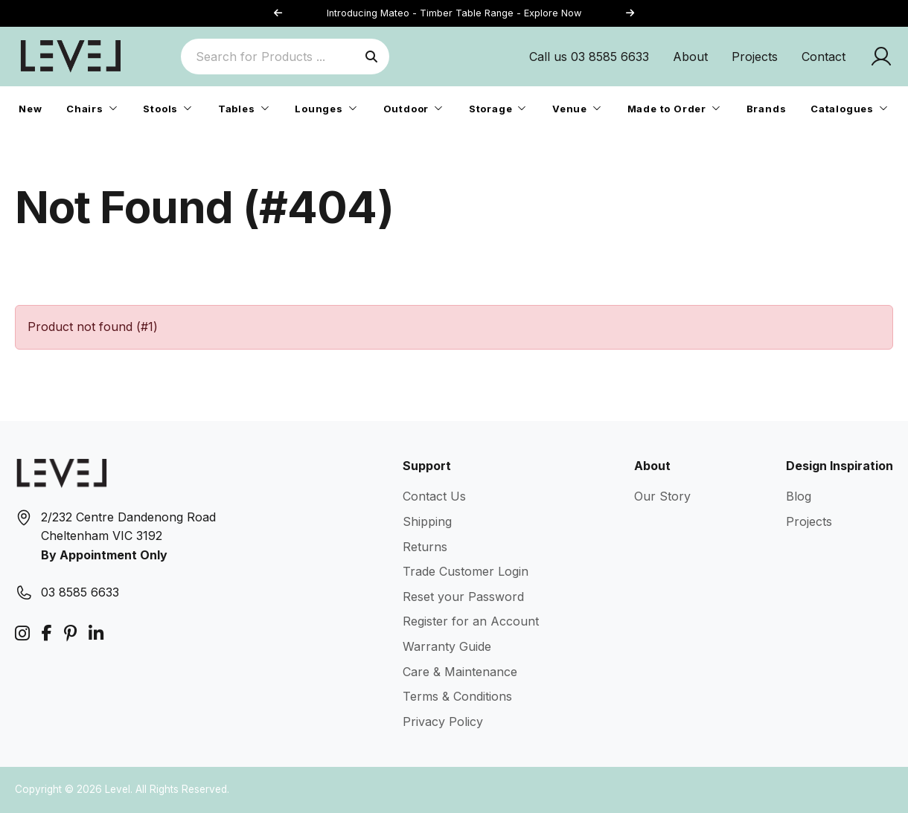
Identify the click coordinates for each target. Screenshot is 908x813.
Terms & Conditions (457, 696)
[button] (630, 14)
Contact (823, 56)
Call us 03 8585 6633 (589, 56)
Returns (425, 546)
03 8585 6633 (80, 592)
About (690, 56)
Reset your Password (463, 596)
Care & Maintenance (460, 671)
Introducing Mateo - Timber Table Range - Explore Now (454, 13)
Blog (798, 496)
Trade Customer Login (465, 571)
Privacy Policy (443, 721)
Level (117, 789)
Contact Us (434, 496)
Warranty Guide (447, 646)
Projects (755, 56)
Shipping (427, 521)
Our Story (662, 496)
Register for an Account (471, 621)
